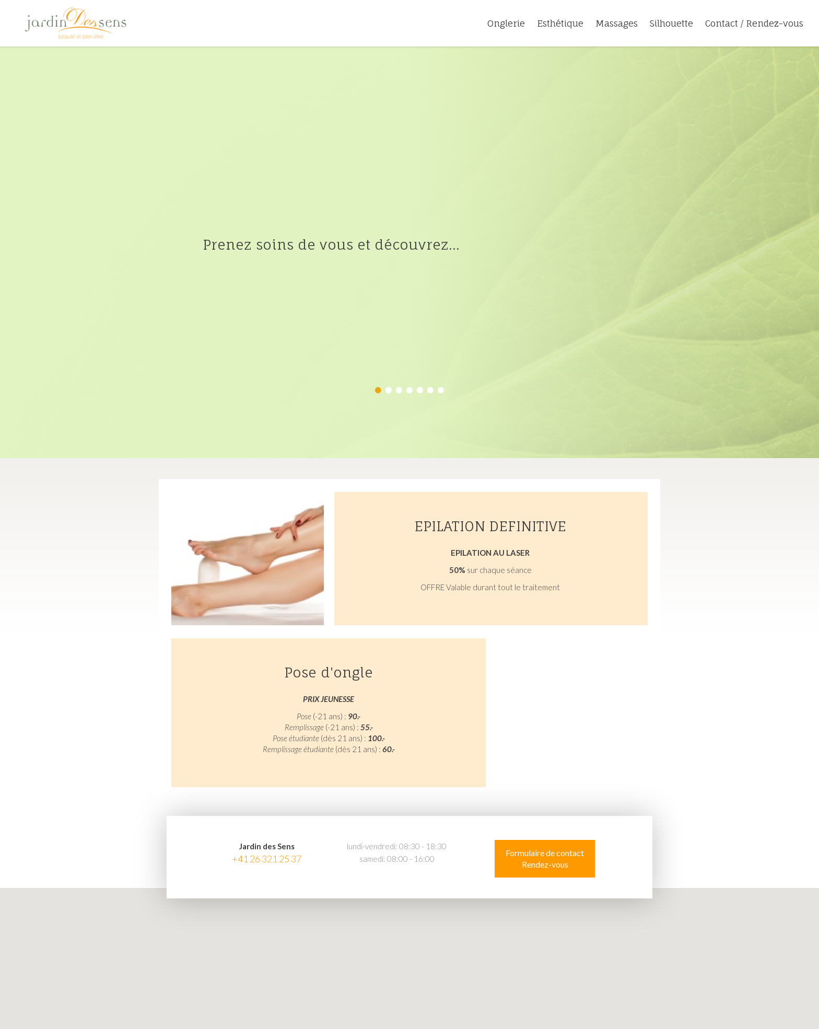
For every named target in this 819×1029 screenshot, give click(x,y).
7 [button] (441, 390)
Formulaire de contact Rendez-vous (545, 858)
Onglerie (506, 23)
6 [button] (430, 390)
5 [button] (420, 390)
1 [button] (378, 390)
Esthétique (560, 23)
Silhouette (671, 23)
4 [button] (409, 390)
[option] (409, 252)
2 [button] (388, 390)
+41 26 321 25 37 (266, 858)
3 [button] (399, 390)
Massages (616, 23)
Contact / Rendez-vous (754, 23)
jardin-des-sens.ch (76, 23)
